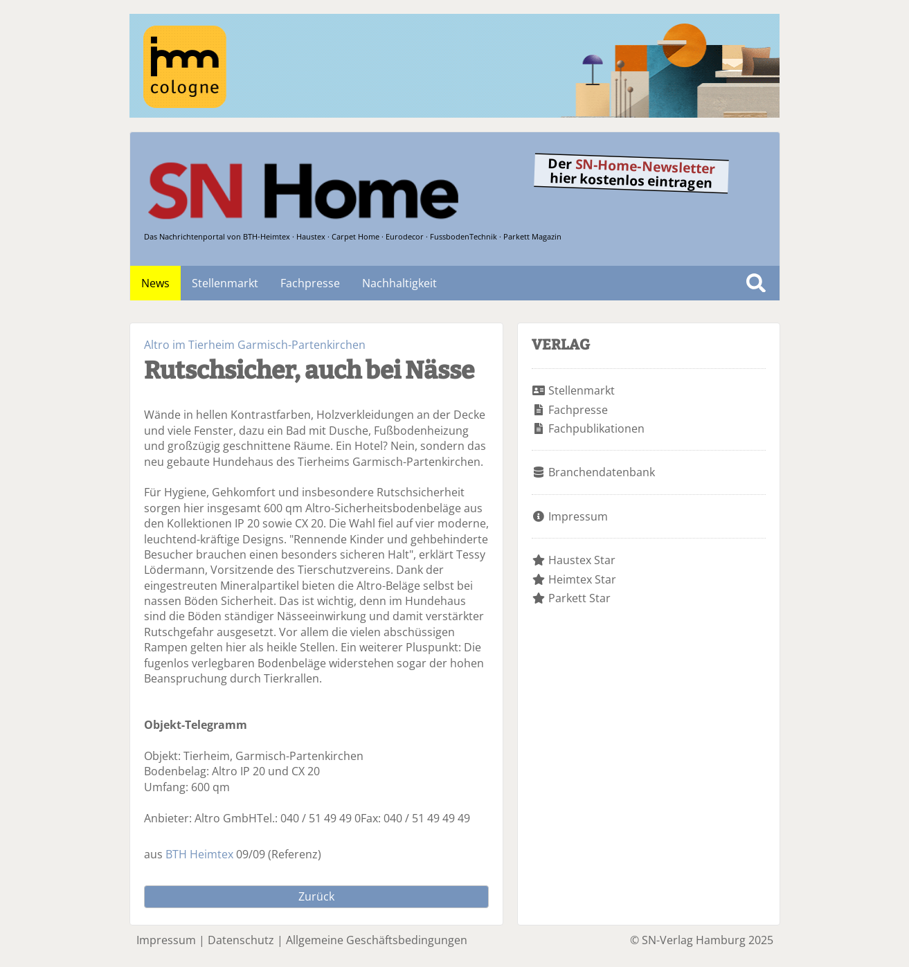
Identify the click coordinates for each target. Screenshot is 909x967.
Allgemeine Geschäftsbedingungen (376, 940)
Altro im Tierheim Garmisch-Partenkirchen (255, 344)
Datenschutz (241, 940)
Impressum (578, 516)
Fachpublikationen (596, 428)
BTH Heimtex (199, 854)
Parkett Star (579, 598)
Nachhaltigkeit (399, 283)
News (155, 283)
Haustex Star (581, 560)
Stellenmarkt (225, 283)
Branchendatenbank (601, 472)
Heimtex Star (582, 579)
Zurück (316, 896)
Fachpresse (310, 283)
